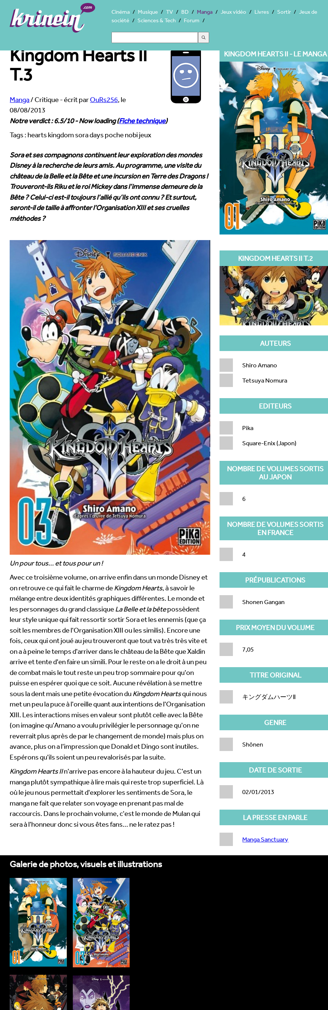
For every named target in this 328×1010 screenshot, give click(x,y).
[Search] (154, 37)
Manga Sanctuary (265, 839)
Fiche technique (142, 121)
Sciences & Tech (156, 20)
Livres (261, 11)
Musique (148, 11)
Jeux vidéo (233, 11)
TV (169, 11)
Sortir (284, 11)
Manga (204, 11)
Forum (191, 20)
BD (185, 11)
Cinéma (120, 11)
